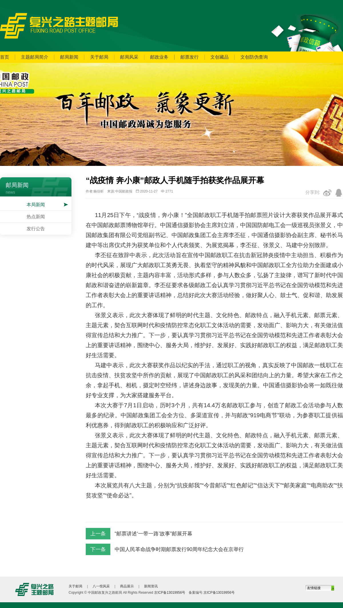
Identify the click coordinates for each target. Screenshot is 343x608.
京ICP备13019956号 (169, 593)
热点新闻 (36, 216)
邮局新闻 (69, 57)
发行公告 (36, 228)
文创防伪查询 (254, 57)
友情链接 (314, 588)
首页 (4, 57)
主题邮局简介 (34, 57)
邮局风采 (129, 57)
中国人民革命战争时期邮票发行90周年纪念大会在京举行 (179, 549)
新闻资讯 (151, 586)
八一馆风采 (101, 586)
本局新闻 (36, 204)
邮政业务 (159, 57)
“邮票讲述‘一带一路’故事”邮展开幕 (153, 534)
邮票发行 (189, 57)
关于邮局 (99, 57)
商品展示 (127, 586)
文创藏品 (219, 57)
